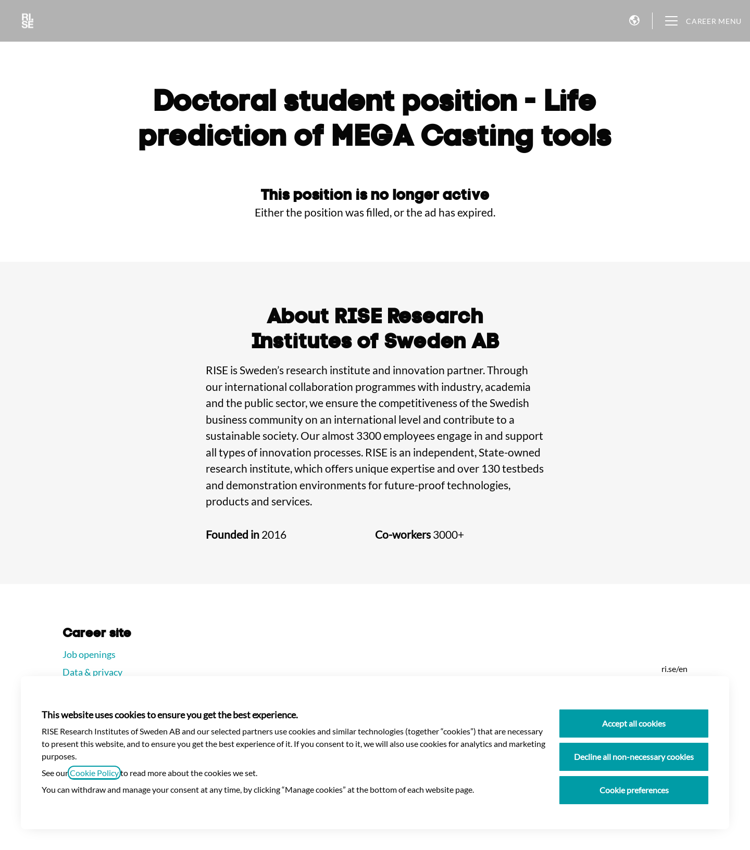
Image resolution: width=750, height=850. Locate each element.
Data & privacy (92, 672)
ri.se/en (674, 669)
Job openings (89, 654)
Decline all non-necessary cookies (634, 757)
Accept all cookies (634, 723)
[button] (634, 20)
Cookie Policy (94, 773)
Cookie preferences (634, 790)
